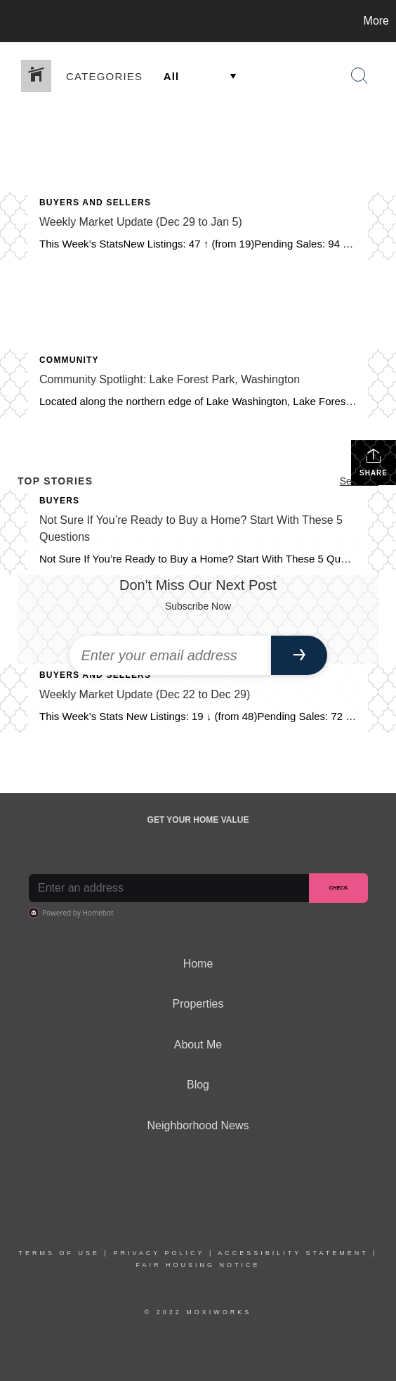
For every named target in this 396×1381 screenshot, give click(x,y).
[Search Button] (359, 76)
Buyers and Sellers (95, 202)
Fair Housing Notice (198, 1264)
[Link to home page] (12, 21)
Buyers (59, 501)
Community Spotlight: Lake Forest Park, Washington (169, 379)
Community (69, 360)
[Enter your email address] (170, 655)
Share (373, 462)
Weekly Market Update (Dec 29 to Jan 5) (140, 222)
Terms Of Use (59, 1253)
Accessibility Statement (293, 1253)
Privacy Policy (158, 1253)
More (376, 21)
